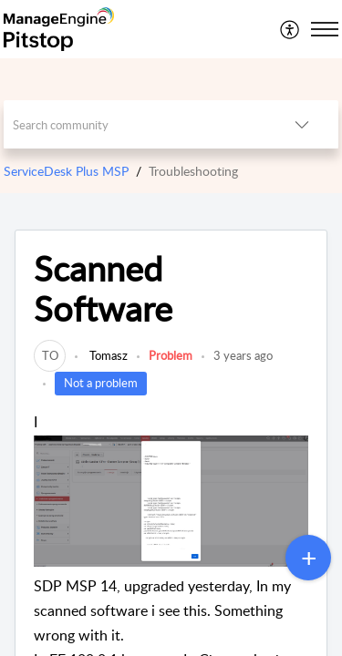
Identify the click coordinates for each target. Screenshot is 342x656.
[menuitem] (290, 29)
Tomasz (107, 355)
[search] (135, 124)
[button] (290, 29)
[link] (50, 355)
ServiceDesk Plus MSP (66, 170)
